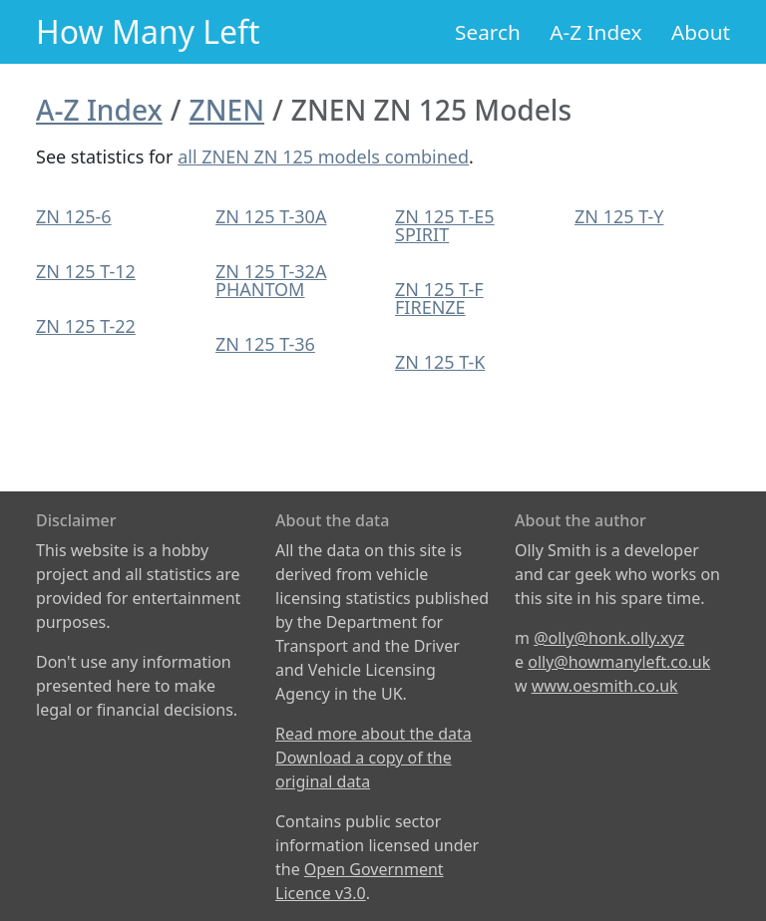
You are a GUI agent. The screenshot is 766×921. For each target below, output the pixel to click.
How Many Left (148, 31)
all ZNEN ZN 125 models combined (323, 156)
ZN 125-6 (74, 216)
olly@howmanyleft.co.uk (619, 662)
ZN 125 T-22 (86, 326)
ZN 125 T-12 (86, 271)
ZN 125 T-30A (270, 216)
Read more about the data (373, 734)
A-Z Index (595, 32)
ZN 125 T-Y (619, 216)
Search (488, 32)
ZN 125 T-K (440, 362)
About (700, 32)
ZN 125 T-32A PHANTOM (270, 280)
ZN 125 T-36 (265, 344)
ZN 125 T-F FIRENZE (439, 298)
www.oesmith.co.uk (605, 686)
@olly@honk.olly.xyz (609, 638)
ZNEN (227, 110)
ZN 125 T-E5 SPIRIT (445, 225)
